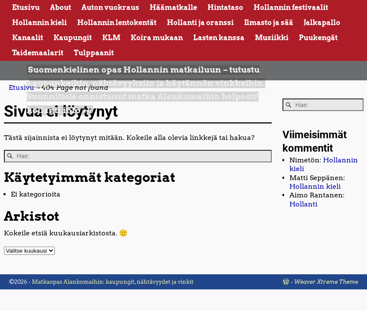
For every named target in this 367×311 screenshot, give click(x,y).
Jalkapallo (322, 23)
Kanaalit (27, 38)
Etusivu (26, 7)
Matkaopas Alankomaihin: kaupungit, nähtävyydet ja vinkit (113, 282)
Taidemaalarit (37, 53)
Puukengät (318, 38)
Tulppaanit (94, 53)
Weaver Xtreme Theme (326, 282)
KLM (111, 38)
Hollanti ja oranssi (200, 23)
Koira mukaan (157, 38)
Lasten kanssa (219, 38)
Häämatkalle (173, 7)
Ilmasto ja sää (268, 23)
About (60, 7)
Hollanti (303, 204)
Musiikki (272, 38)
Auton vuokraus (110, 7)
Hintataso (225, 7)
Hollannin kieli (39, 23)
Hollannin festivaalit (291, 7)
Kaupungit (72, 38)
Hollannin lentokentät (117, 23)
